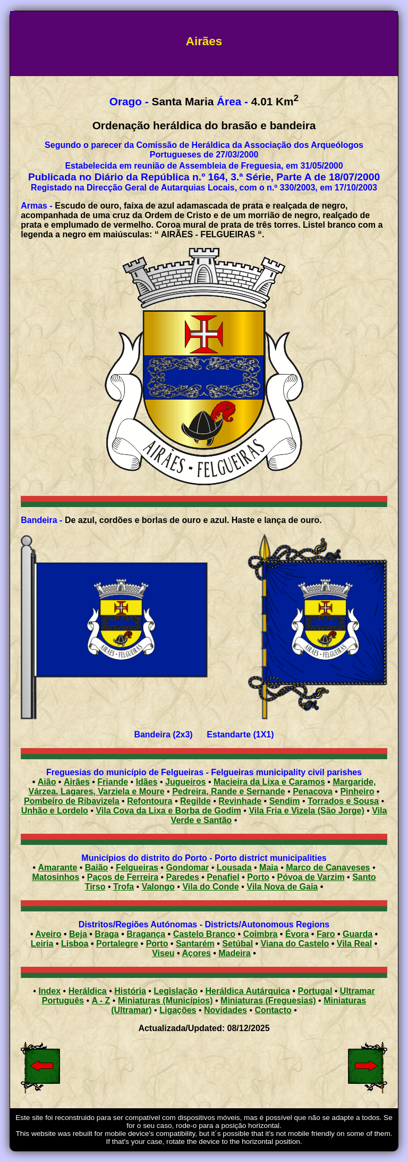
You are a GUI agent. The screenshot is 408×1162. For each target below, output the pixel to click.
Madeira (234, 953)
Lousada (234, 867)
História (130, 990)
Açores (196, 953)
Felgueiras (137, 867)
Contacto (272, 1010)
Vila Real (354, 943)
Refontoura (149, 801)
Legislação (176, 990)
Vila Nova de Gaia (282, 886)
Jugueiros (185, 781)
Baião (96, 867)
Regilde (195, 801)
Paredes (182, 877)
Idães (147, 781)
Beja (78, 934)
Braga (106, 934)
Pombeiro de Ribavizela (72, 801)
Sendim (284, 801)
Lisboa (75, 943)
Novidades (225, 1010)
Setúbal (237, 943)
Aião (47, 781)
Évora (297, 934)
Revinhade (239, 801)
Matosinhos (55, 877)
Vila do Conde (210, 886)
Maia (268, 867)
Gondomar (187, 867)
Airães (77, 781)
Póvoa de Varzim (310, 877)
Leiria (42, 943)
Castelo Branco (204, 934)
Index (49, 990)
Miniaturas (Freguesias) (268, 1000)
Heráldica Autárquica (248, 990)
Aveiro (48, 934)
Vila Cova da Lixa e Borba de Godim (168, 810)
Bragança (145, 934)
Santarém (195, 943)
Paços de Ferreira (122, 877)
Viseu (163, 953)
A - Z (100, 1000)
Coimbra (260, 934)
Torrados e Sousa (343, 801)
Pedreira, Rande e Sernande (228, 791)
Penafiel (223, 877)
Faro (326, 934)
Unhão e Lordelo (54, 810)
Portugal (315, 990)
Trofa (123, 886)
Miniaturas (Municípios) (165, 1000)
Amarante (58, 867)
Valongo (158, 886)
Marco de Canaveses (328, 867)
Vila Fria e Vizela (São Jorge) (306, 810)
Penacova (313, 791)
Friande (112, 781)
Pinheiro (357, 791)
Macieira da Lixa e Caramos (269, 781)
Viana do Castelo (295, 943)
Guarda (357, 934)
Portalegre (117, 943)
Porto (258, 877)
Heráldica (88, 990)
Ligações (177, 1010)
